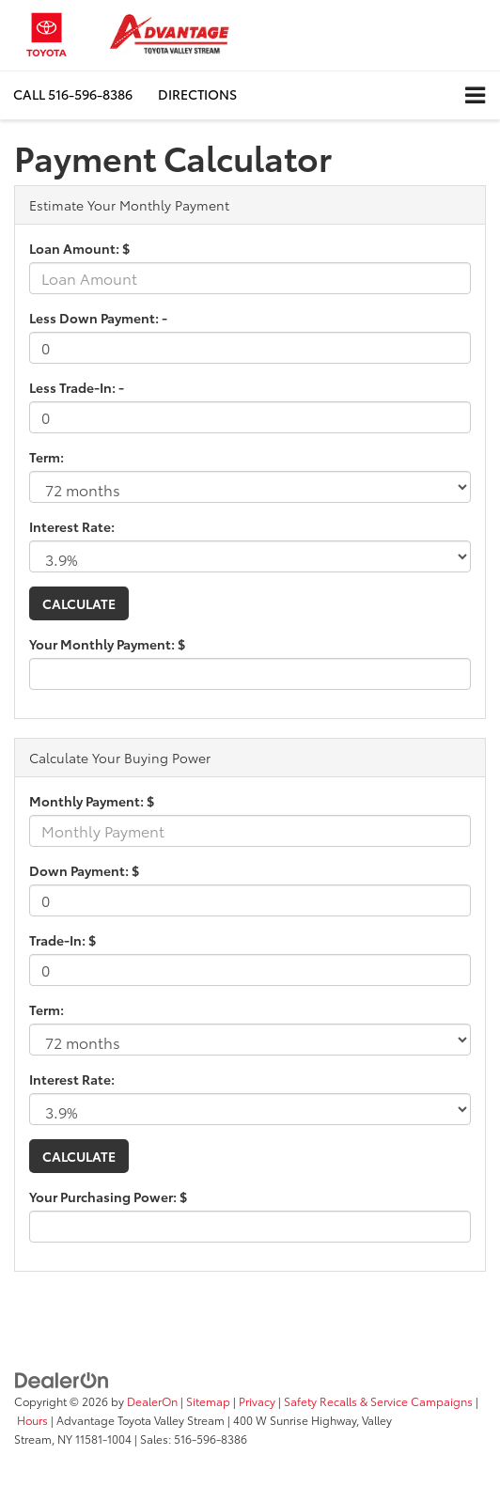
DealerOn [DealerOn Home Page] (152, 1401)
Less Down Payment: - (98, 317)
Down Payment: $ (84, 870)
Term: (46, 456)
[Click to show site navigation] (475, 95)
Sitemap (208, 1401)
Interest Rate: (72, 526)
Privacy (257, 1401)
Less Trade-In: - (76, 387)
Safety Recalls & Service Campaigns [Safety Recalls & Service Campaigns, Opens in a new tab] (378, 1401)
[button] (73, 94)
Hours (32, 1420)
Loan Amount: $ (79, 248)
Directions (197, 94)
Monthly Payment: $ (91, 800)
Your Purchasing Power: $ (108, 1196)
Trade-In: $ (62, 940)
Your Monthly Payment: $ (107, 643)
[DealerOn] (62, 1378)
